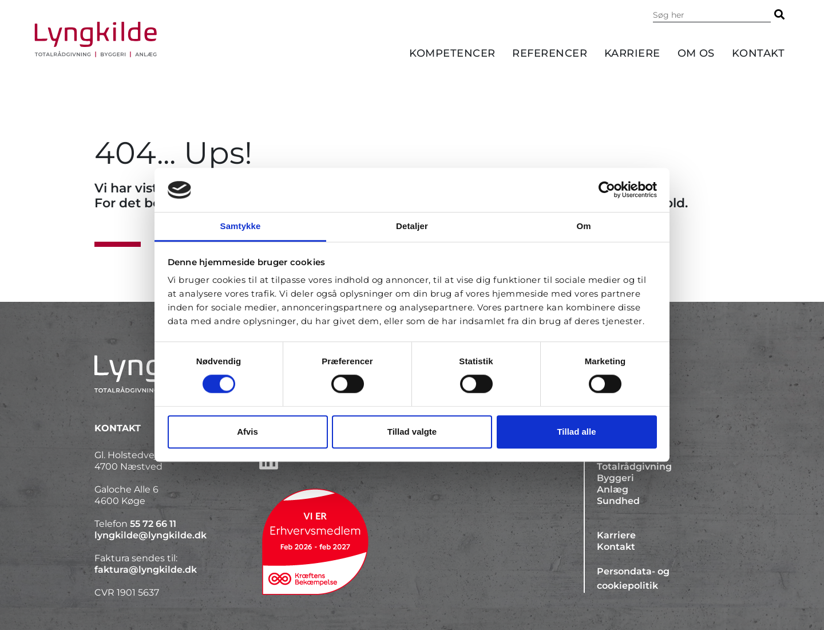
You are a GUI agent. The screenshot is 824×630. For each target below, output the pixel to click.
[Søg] (779, 14)
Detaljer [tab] (412, 226)
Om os (696, 53)
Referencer (549, 53)
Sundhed (618, 500)
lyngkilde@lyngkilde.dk (150, 535)
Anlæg (612, 489)
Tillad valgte (412, 431)
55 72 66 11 (153, 523)
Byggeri (615, 477)
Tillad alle (576, 431)
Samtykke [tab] (240, 226)
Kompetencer (452, 53)
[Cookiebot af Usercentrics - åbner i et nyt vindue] (607, 190)
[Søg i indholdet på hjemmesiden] (712, 15)
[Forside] (95, 39)
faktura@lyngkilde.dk (145, 569)
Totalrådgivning (634, 466)
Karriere (632, 53)
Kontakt (758, 53)
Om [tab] (583, 226)
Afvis (247, 431)
